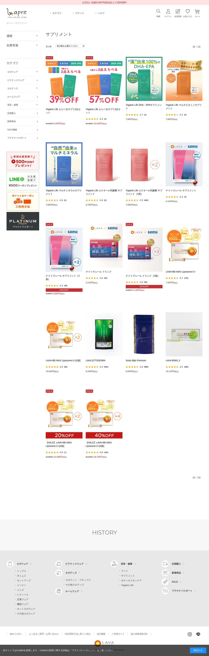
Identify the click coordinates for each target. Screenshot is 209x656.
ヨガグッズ (71, 572)
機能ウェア (22, 604)
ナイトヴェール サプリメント (181, 190)
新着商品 (176, 572)
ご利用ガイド (118, 634)
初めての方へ (16, 634)
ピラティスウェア (74, 563)
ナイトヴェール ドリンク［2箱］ (143, 275)
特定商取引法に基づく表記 (77, 634)
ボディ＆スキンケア (131, 580)
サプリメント (128, 575)
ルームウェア (72, 591)
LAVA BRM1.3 (173, 360)
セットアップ (24, 580)
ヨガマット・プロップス (78, 580)
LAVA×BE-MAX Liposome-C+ (181, 271)
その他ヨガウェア (26, 613)
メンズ (20, 590)
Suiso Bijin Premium (136, 360)
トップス (21, 571)
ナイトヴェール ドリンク (99, 271)
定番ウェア (22, 599)
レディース (22, 594)
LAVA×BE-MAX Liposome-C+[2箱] (63, 360)
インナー (21, 585)
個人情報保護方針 (139, 634)
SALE (175, 581)
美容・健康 (126, 563)
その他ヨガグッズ (75, 584)
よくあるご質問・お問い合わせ (44, 634)
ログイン (168, 16)
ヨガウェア (22, 563)
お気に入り (187, 16)
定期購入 (176, 563)
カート (197, 16)
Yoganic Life (127, 585)
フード (124, 571)
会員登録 (178, 16)
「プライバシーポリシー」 (83, 650)
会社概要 (101, 634)
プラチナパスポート (182, 590)
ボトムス (21, 575)
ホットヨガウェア (26, 609)
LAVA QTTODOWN (95, 360)
